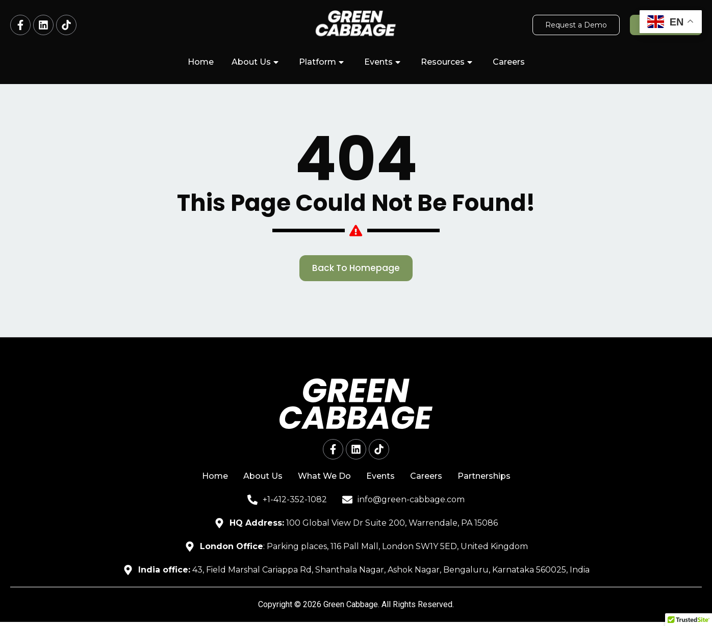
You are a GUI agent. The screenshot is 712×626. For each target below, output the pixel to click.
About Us (256, 62)
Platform (322, 62)
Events (383, 62)
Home (201, 62)
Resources (448, 62)
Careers (509, 62)
